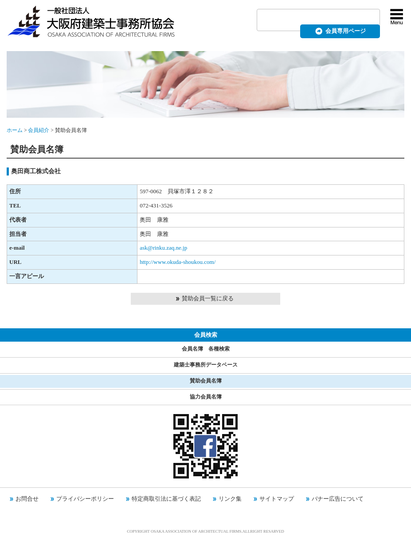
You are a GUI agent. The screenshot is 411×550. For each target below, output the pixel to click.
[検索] (307, 20)
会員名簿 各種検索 (206, 349)
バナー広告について (338, 498)
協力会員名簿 (206, 397)
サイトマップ (276, 498)
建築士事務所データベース (206, 365)
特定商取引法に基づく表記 (166, 498)
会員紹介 (38, 130)
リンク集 (230, 498)
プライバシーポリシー (85, 498)
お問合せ (27, 498)
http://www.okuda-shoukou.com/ (177, 262)
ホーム (15, 130)
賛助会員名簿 (206, 381)
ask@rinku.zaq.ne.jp (163, 247)
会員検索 (205, 334)
